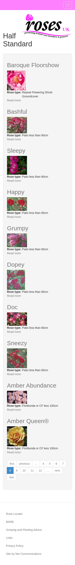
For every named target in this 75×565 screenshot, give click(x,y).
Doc (12, 307)
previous (24, 463)
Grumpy (17, 228)
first (12, 463)
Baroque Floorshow (33, 65)
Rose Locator (14, 513)
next (57, 470)
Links (9, 537)
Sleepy (16, 150)
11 (32, 470)
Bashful (17, 111)
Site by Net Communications (23, 553)
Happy (15, 192)
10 (24, 470)
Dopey (15, 264)
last (11, 477)
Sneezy (17, 343)
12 (40, 470)
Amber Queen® (28, 421)
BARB (10, 521)
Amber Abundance (31, 385)
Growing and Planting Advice (24, 529)
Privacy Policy (14, 545)
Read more (14, 100)
